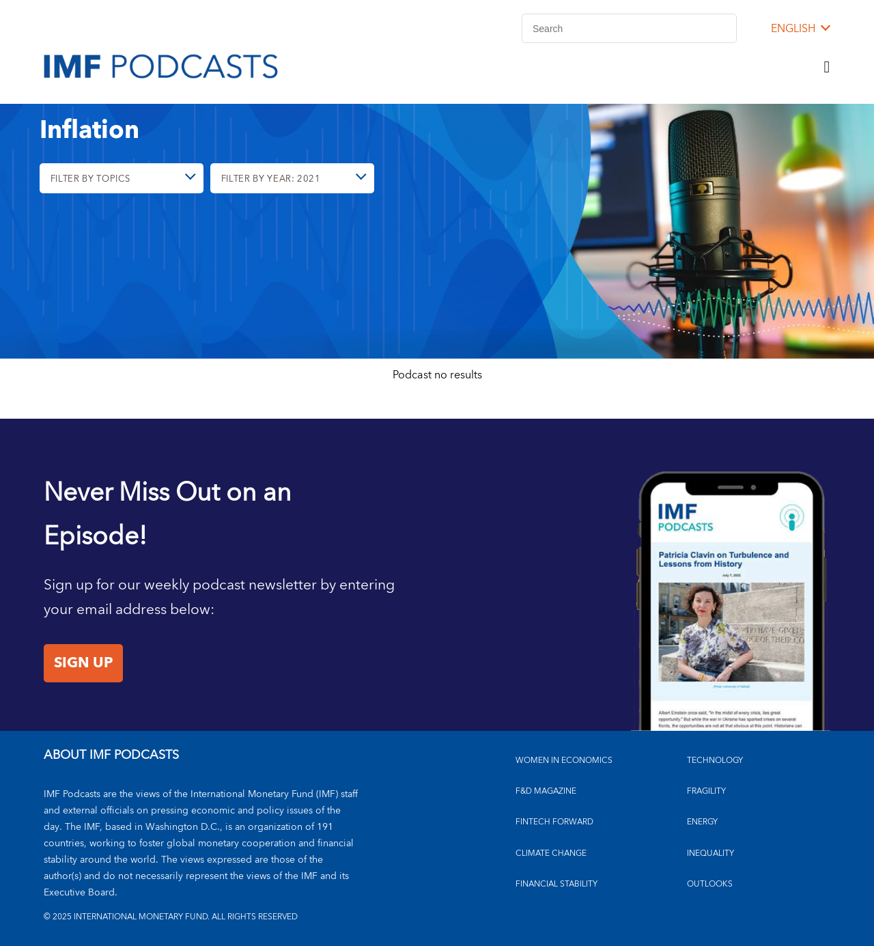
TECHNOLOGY (715, 760)
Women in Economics (564, 760)
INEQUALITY (710, 853)
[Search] (629, 28)
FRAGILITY (706, 791)
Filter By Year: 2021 (274, 182)
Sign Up (83, 663)
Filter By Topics (95, 182)
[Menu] (826, 67)
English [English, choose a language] (793, 28)
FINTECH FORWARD (554, 822)
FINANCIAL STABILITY (556, 884)
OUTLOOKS (710, 884)
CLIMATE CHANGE (551, 853)
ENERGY (702, 822)
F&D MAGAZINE (546, 791)
